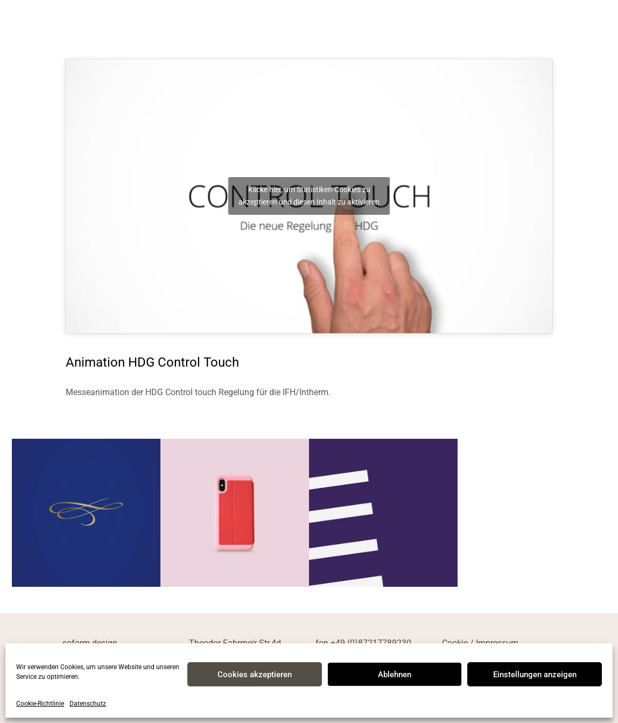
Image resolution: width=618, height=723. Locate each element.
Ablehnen (394, 674)
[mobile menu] (595, 24)
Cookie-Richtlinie (40, 703)
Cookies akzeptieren (254, 674)
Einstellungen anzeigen (535, 674)
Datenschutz (87, 703)
